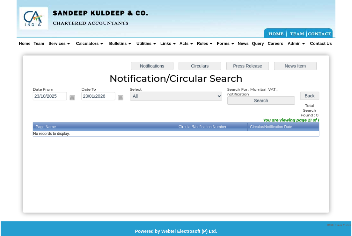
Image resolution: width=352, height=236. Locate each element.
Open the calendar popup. (73, 98)
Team (39, 43)
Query (258, 43)
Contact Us (321, 43)
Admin (296, 43)
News (243, 43)
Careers (275, 43)
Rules (204, 43)
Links (168, 43)
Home (24, 43)
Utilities (146, 43)
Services (59, 43)
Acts (186, 43)
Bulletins (120, 43)
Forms (225, 43)
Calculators (89, 43)
